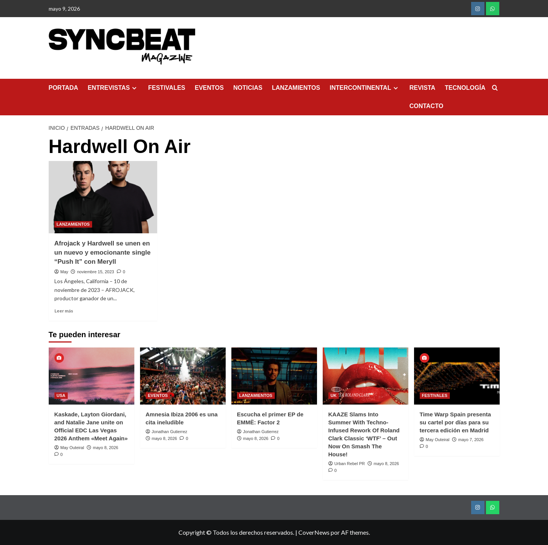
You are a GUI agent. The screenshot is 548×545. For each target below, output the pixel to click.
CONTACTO (426, 106)
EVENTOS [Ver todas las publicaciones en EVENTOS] (158, 395)
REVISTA (422, 87)
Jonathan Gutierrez (170, 431)
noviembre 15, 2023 (95, 271)
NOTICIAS (247, 87)
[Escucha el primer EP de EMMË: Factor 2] (274, 376)
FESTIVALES (166, 87)
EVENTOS (209, 87)
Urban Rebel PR (350, 463)
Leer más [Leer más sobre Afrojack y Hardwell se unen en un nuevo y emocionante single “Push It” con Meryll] (63, 311)
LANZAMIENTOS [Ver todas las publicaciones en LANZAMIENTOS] (73, 224)
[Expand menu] (134, 88)
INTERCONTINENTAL (365, 87)
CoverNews (314, 532)
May (64, 271)
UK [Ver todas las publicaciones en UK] (334, 395)
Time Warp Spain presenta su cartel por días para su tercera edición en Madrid (455, 422)
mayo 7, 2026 (471, 439)
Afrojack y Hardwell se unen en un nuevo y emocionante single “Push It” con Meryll (102, 252)
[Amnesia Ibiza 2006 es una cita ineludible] (183, 376)
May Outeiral (72, 447)
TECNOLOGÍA (465, 87)
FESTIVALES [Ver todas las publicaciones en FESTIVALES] (435, 395)
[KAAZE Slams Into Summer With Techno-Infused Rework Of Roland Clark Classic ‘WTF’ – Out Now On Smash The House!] (365, 376)
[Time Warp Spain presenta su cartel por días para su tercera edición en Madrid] (457, 376)
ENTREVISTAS (113, 87)
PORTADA (63, 87)
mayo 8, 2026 (105, 447)
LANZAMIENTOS (296, 87)
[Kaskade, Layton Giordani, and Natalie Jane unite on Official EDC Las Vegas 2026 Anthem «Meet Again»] (91, 376)
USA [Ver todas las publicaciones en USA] (61, 395)
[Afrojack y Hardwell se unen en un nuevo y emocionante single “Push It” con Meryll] (103, 197)
